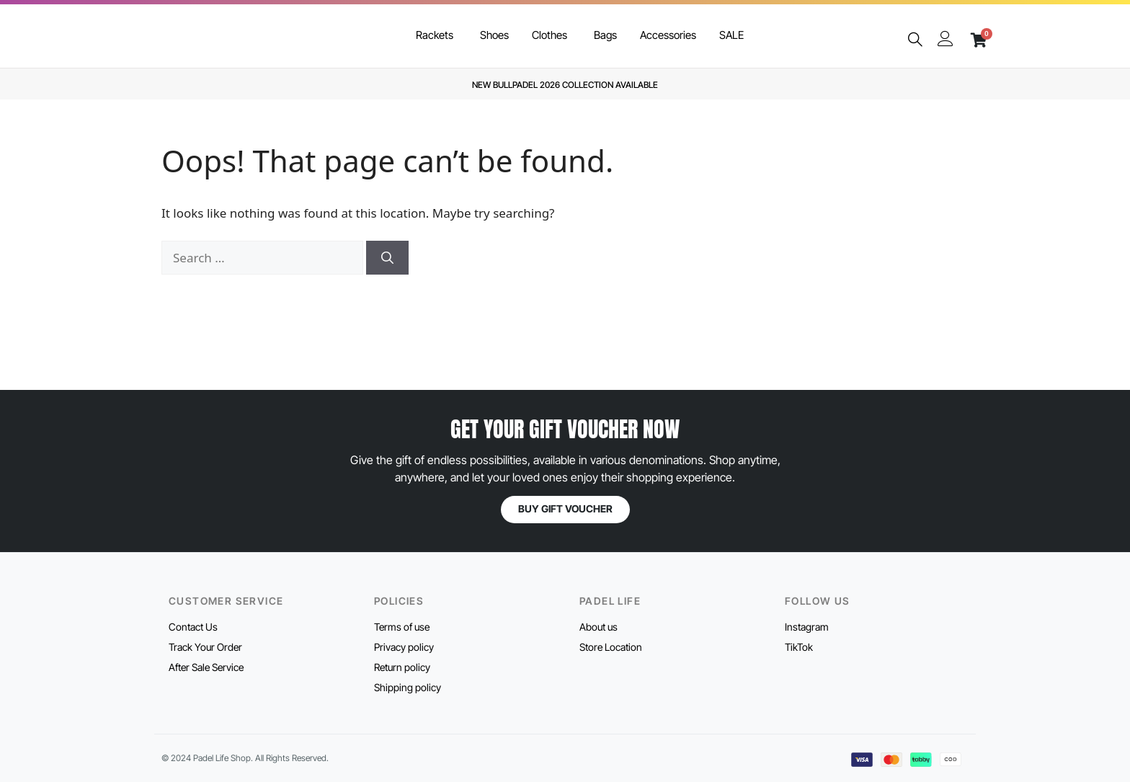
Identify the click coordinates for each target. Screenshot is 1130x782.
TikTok (799, 647)
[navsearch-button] (915, 40)
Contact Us (193, 627)
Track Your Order (205, 647)
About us (598, 627)
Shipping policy (407, 687)
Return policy (402, 667)
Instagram (807, 627)
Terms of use (402, 627)
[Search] (387, 258)
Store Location (610, 647)
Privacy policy (404, 647)
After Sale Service (206, 667)
